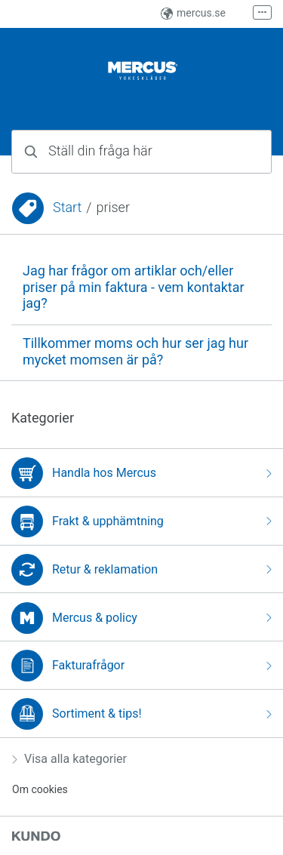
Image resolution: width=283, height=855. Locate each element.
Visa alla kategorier (69, 759)
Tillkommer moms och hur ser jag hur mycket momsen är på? (135, 351)
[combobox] (141, 152)
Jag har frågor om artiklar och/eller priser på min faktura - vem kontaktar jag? (134, 287)
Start (67, 208)
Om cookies (40, 789)
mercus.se (193, 13)
